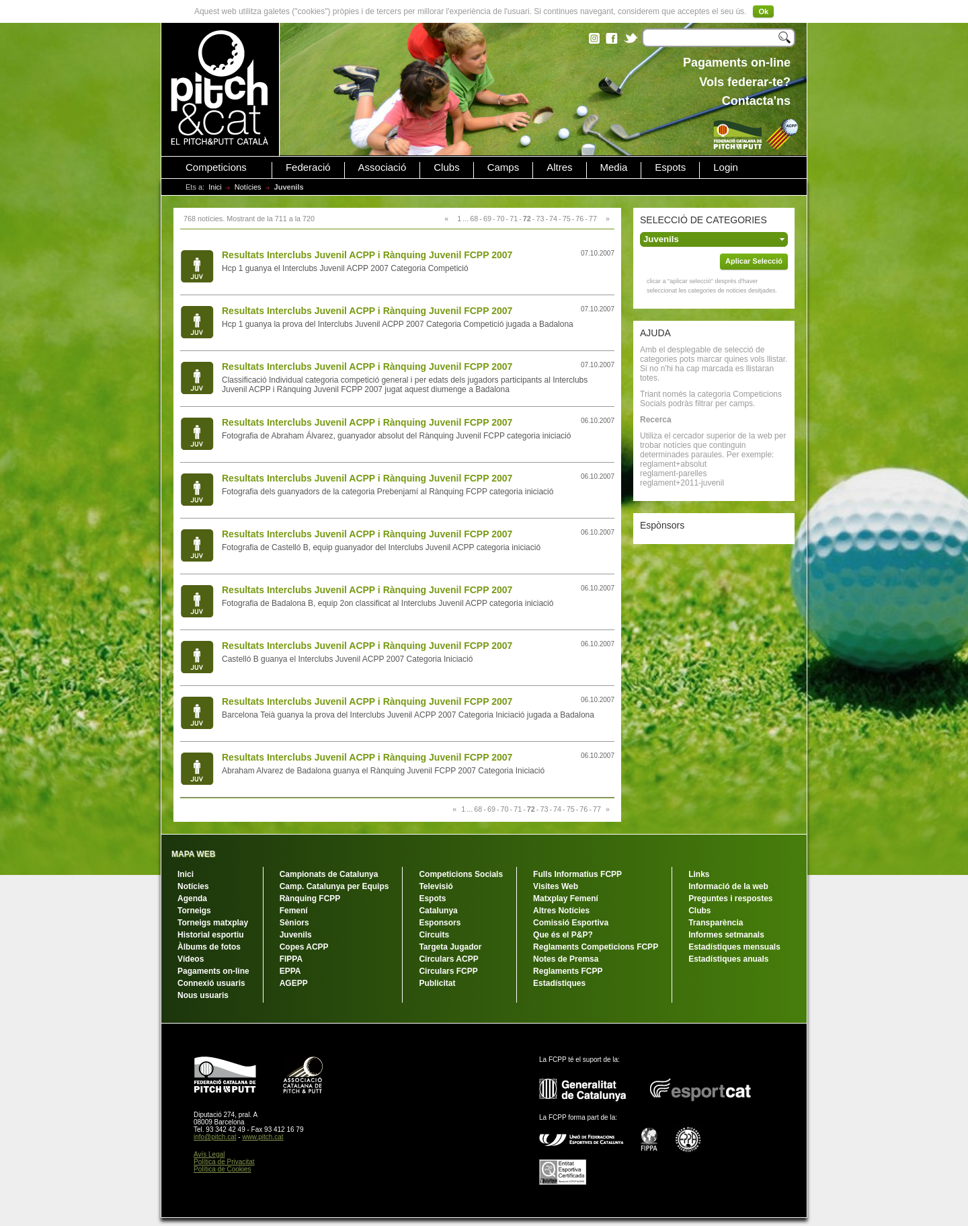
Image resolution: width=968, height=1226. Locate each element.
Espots (670, 167)
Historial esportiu (210, 935)
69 (487, 219)
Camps (503, 167)
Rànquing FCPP (310, 898)
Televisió (435, 886)
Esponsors (439, 922)
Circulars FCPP (448, 971)
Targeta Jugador (450, 947)
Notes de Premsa (565, 959)
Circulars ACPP (448, 959)
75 (567, 219)
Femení (294, 910)
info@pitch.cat (215, 1137)
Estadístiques (559, 983)
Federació (308, 167)
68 (474, 219)
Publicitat (437, 983)
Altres (559, 167)
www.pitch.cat (262, 1137)
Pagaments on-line (213, 971)
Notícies (248, 187)
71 (514, 219)
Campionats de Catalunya (329, 874)
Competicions (216, 167)
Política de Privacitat (224, 1161)
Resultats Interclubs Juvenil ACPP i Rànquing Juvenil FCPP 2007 (367, 255)
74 (553, 219)
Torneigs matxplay (212, 922)
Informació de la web (728, 886)
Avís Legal (209, 1154)
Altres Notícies (561, 910)
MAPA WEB (193, 854)
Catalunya (438, 910)
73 (540, 219)
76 (579, 219)
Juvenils (296, 935)
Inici (215, 187)
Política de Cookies (222, 1169)
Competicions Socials (461, 874)
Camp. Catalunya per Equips (334, 886)
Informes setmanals (726, 935)
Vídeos (190, 959)
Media (614, 167)
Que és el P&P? (563, 935)
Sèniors (294, 922)
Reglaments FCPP (567, 971)
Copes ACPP (304, 947)
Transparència (715, 922)
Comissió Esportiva (570, 922)
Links (698, 874)
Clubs (446, 167)
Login (725, 167)
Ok (763, 11)
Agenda (192, 898)
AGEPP (294, 983)
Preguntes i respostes (730, 898)
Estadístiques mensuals (734, 947)
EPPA (290, 971)
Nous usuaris (203, 995)
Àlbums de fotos (209, 947)
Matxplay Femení (565, 898)
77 (593, 219)
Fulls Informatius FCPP (577, 874)
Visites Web (555, 886)
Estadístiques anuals (728, 959)
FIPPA (291, 959)
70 (501, 219)
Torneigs (194, 910)
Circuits (434, 935)
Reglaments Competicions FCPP (595, 947)
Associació (382, 167)
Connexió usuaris (211, 983)
